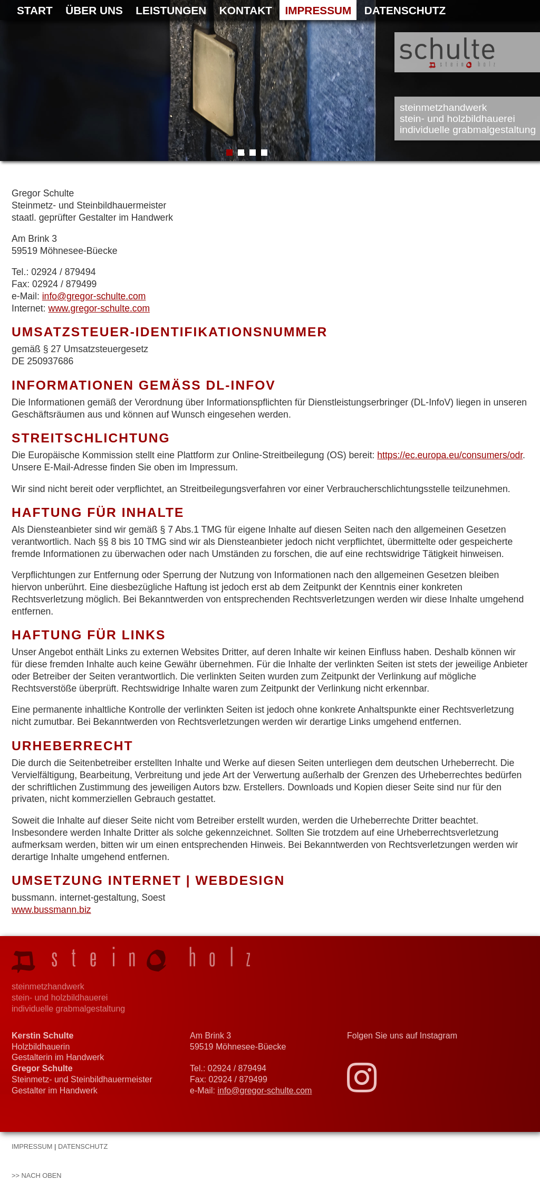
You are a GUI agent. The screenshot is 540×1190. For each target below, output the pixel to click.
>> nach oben (37, 1175)
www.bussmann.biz (51, 909)
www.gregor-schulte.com (99, 308)
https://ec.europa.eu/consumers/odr (450, 455)
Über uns (94, 10)
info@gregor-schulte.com (94, 296)
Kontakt (245, 10)
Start (35, 10)
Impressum (318, 10)
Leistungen (171, 10)
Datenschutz (405, 10)
